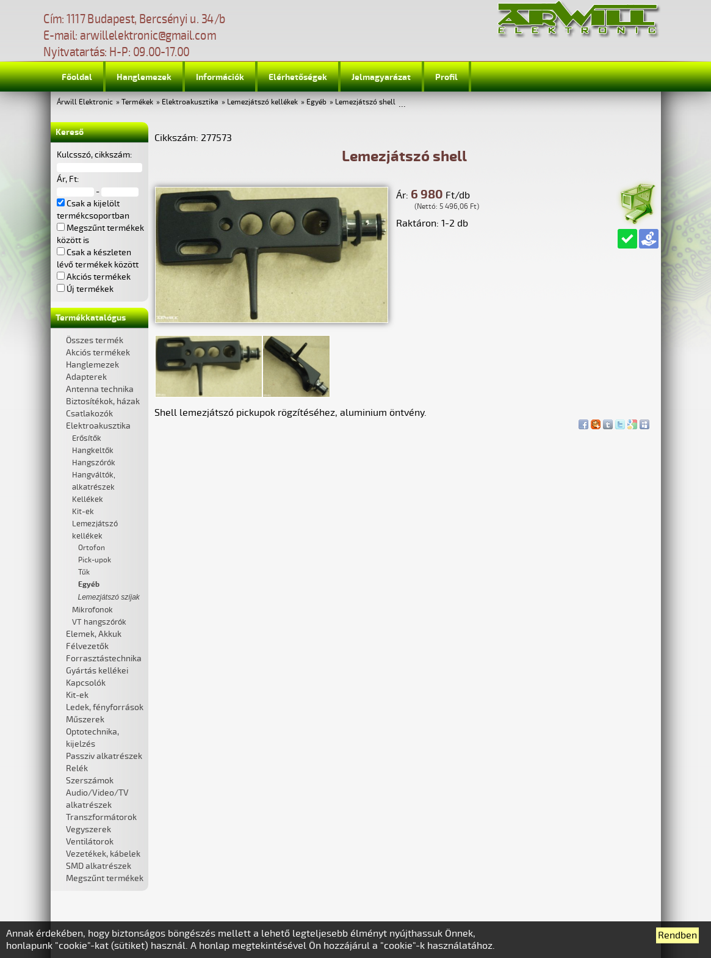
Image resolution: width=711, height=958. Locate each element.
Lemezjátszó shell (365, 102)
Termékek (137, 102)
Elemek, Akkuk (93, 634)
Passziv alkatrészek (104, 756)
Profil (446, 77)
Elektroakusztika (190, 102)
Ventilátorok (90, 841)
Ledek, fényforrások (104, 707)
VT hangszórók (99, 622)
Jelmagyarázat (381, 77)
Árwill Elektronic (85, 102)
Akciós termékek (98, 352)
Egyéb (316, 102)
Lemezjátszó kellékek (262, 102)
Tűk (84, 572)
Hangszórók (93, 463)
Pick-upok (94, 560)
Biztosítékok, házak (103, 401)
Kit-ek (83, 512)
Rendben (677, 935)
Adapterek (86, 377)
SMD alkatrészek (98, 866)
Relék (77, 768)
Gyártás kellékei (97, 671)
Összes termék (94, 340)
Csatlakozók (89, 413)
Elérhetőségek (298, 77)
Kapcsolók (86, 683)
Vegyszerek (88, 829)
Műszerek (85, 719)
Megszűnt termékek (104, 878)
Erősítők (86, 438)
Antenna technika (100, 389)
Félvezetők (87, 646)
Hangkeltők (93, 450)
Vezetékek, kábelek (103, 854)
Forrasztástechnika (104, 658)
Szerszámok (90, 780)
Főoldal (77, 77)
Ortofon (91, 548)
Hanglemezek (144, 77)
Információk (220, 77)
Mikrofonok (92, 610)
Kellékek (87, 499)
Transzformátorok (101, 817)
